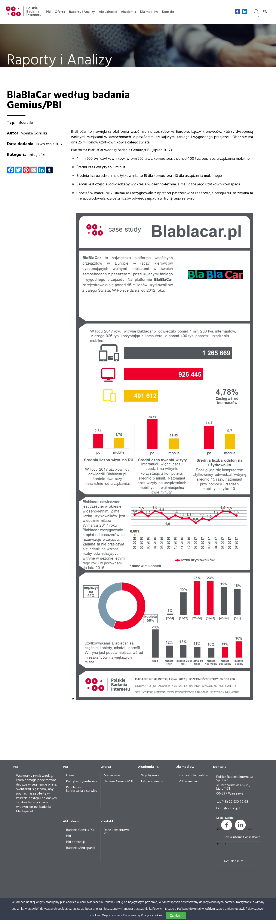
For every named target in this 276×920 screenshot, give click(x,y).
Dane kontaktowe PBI (117, 831)
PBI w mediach (189, 781)
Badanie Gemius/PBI (118, 781)
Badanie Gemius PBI (80, 830)
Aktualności (108, 12)
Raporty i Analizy (82, 12)
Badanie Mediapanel (80, 848)
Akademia (128, 12)
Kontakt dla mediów (193, 775)
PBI (48, 12)
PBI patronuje (76, 842)
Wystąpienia (150, 775)
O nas (70, 775)
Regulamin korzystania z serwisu (81, 789)
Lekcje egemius (152, 781)
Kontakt (168, 12)
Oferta (60, 12)
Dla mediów (149, 12)
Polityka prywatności (81, 781)
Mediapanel (112, 775)
